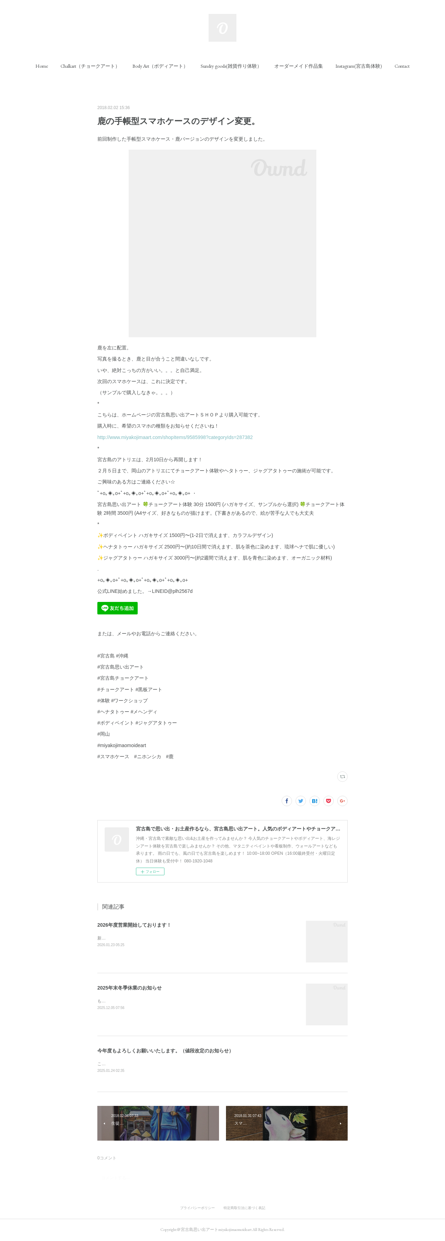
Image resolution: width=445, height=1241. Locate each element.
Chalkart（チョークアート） (90, 66)
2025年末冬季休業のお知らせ (129, 988)
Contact (402, 66)
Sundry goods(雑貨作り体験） (231, 66)
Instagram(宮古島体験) (358, 66)
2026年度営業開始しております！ (134, 925)
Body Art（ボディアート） (160, 66)
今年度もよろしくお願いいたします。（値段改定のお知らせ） (165, 1050)
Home (41, 66)
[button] (41, 66)
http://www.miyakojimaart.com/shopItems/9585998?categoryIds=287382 (175, 437)
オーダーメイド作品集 (298, 66)
